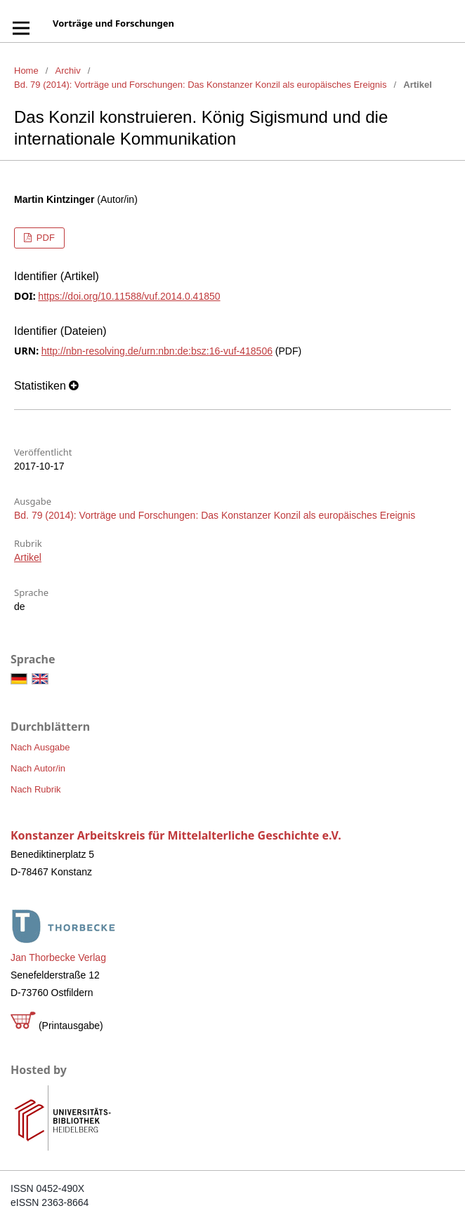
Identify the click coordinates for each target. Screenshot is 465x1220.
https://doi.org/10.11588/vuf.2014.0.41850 (129, 296)
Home (26, 70)
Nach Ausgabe (40, 747)
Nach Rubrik (36, 789)
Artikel (27, 557)
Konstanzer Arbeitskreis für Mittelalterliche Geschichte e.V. (176, 835)
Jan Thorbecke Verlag (58, 957)
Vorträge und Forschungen (113, 23)
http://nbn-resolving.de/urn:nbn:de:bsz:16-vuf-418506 (157, 351)
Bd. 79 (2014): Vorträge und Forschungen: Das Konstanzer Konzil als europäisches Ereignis (200, 84)
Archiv (68, 70)
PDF (44, 237)
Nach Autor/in (38, 768)
